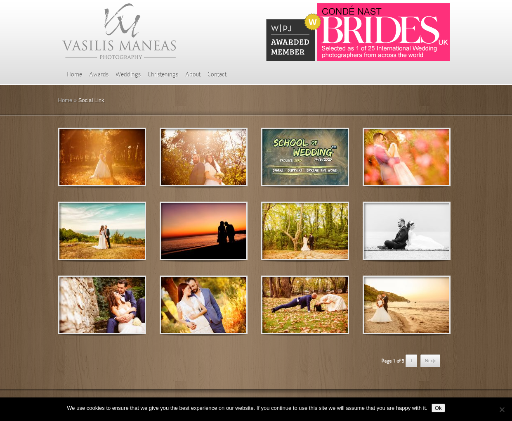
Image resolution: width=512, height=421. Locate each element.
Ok (438, 408)
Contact (217, 74)
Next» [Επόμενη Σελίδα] (430, 360)
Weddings (128, 74)
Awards (99, 74)
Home (74, 74)
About (193, 74)
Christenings (163, 74)
